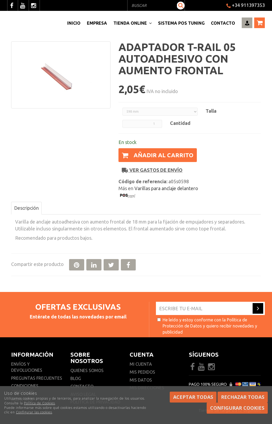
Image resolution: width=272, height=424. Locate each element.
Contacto (223, 23)
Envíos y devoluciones (27, 367)
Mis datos (141, 380)
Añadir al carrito (157, 155)
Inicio (73, 23)
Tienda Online (132, 23)
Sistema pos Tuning (181, 23)
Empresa (97, 23)
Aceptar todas (193, 397)
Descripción (26, 208)
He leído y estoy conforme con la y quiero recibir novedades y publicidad (207, 325)
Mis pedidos (142, 372)
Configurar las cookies (34, 412)
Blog (75, 378)
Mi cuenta (141, 364)
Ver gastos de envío (152, 170)
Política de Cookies (39, 403)
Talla (211, 110)
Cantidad (180, 123)
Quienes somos (87, 370)
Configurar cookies (237, 408)
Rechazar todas (242, 397)
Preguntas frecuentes (36, 378)
